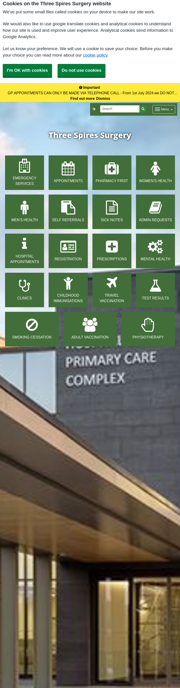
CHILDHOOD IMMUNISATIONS (68, 289)
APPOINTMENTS (68, 172)
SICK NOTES (112, 211)
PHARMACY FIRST (112, 172)
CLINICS (24, 289)
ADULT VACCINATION (89, 328)
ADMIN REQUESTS (155, 211)
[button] (93, 109)
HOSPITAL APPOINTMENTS (24, 250)
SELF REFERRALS (68, 211)
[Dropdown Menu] (163, 109)
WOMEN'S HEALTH (155, 172)
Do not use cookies (81, 70)
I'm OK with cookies (27, 70)
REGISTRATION (68, 250)
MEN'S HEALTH (24, 211)
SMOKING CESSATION (31, 328)
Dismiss (103, 98)
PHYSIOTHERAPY (148, 328)
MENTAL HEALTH (155, 250)
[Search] (120, 108)
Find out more (82, 98)
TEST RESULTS (155, 289)
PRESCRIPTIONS (112, 250)
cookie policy (95, 55)
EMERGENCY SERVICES (24, 172)
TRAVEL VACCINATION (112, 289)
